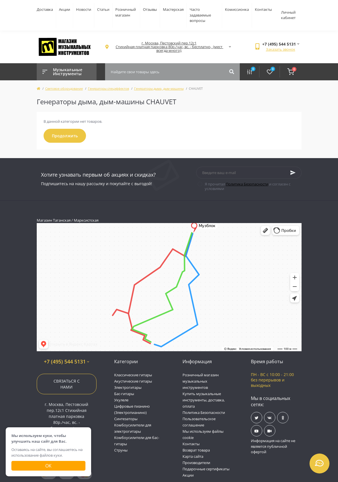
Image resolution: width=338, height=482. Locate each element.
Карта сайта (193, 456)
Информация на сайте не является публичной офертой (273, 446)
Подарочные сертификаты (206, 468)
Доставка (45, 9)
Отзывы (150, 9)
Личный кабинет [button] (288, 15)
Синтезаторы (126, 418)
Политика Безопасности (247, 184)
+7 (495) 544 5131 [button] (66, 361)
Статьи (103, 9)
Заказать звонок (280, 49)
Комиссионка (237, 9)
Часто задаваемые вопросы (200, 15)
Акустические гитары (133, 381)
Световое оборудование (64, 88)
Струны (121, 450)
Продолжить (65, 135)
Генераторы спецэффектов (108, 88)
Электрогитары (128, 387)
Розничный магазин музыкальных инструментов (201, 381)
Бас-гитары (124, 393)
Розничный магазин (125, 12)
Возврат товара (196, 450)
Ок (48, 466)
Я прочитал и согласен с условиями (247, 186)
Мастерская (173, 9)
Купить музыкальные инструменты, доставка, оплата (204, 400)
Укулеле (121, 400)
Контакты (263, 9)
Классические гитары (133, 374)
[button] (169, 47)
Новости (83, 9)
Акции (64, 9)
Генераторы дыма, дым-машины (159, 88)
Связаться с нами (67, 384)
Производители (196, 462)
